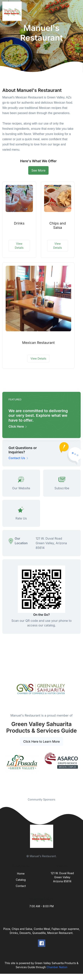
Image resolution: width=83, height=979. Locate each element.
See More (38, 170)
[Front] (12, 11)
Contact (21, 886)
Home (21, 873)
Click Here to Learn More (41, 741)
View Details (19, 245)
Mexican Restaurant (38, 343)
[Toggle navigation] (77, 11)
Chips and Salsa (57, 225)
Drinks (19, 223)
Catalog (21, 879)
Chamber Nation (56, 967)
